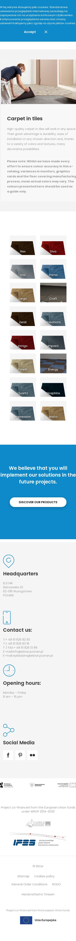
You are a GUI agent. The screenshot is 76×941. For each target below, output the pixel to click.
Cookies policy (44, 876)
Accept (30, 32)
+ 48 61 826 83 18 (17, 644)
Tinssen (49, 894)
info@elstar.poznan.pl (28, 652)
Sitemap (23, 876)
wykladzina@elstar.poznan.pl (33, 656)
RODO (56, 884)
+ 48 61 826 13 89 (25, 648)
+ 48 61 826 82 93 (17, 640)
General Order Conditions (29, 884)
